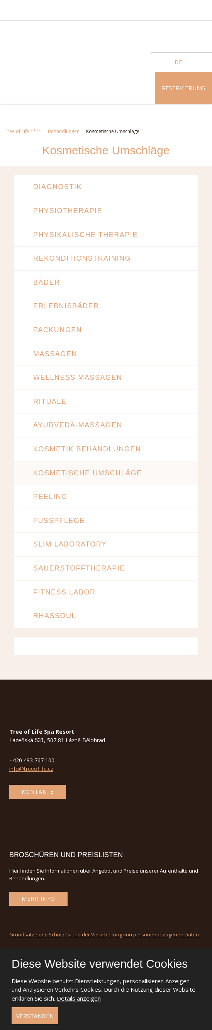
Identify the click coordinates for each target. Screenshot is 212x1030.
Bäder (46, 282)
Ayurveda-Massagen (77, 425)
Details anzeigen (79, 998)
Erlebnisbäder (66, 306)
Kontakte (38, 791)
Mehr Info (38, 898)
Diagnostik (57, 187)
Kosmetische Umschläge (87, 473)
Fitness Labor (64, 592)
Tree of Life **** (23, 131)
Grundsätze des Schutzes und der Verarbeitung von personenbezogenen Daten (104, 934)
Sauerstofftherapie (79, 568)
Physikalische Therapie (85, 235)
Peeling (50, 496)
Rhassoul (54, 616)
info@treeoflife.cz (31, 768)
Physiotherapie (67, 211)
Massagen (55, 354)
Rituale (50, 401)
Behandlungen (64, 131)
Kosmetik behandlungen (87, 449)
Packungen (57, 330)
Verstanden (35, 1016)
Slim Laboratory (70, 544)
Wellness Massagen (77, 377)
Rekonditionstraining (82, 258)
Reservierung (183, 88)
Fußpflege (59, 520)
